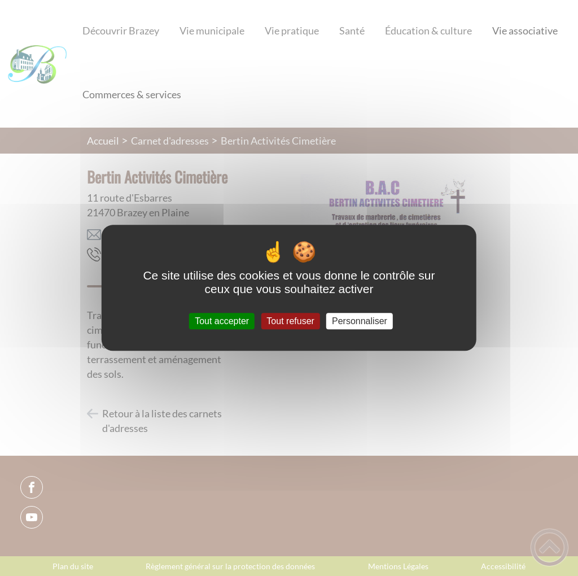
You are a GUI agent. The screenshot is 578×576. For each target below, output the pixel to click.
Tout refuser (290, 321)
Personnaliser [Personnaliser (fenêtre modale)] (359, 321)
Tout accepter (222, 321)
